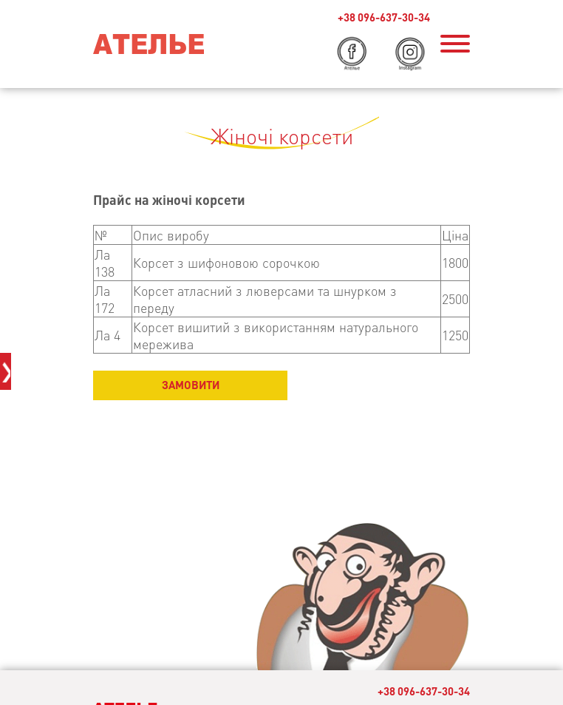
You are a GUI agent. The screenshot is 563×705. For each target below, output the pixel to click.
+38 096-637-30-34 (424, 691)
